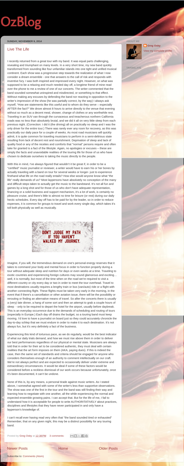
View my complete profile (158, 50)
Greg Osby (154, 45)
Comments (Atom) (33, 456)
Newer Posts (17, 448)
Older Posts (108, 448)
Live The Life (18, 49)
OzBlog (21, 22)
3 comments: (57, 435)
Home (63, 448)
